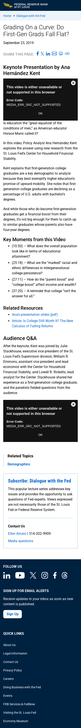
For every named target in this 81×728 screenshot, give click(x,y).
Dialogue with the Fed (30, 16)
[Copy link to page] (67, 53)
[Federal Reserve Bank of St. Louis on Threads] (64, 577)
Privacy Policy (12, 670)
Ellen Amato (17, 534)
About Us (9, 645)
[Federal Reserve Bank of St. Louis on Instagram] (44, 577)
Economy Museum (15, 721)
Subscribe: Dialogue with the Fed (39, 481)
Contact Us (10, 662)
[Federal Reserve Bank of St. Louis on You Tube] (20, 577)
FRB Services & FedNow (19, 704)
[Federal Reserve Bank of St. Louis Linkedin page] (6, 577)
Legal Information (15, 653)
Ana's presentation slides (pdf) (35, 314)
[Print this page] (61, 53)
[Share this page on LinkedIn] (48, 53)
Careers (8, 679)
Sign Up (12, 614)
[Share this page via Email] (54, 53)
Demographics (19, 464)
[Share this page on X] (42, 53)
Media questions (20, 541)
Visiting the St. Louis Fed (19, 712)
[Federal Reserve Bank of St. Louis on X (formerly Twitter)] (33, 577)
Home (7, 16)
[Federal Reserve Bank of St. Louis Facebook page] (55, 577)
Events (7, 695)
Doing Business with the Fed (22, 687)
